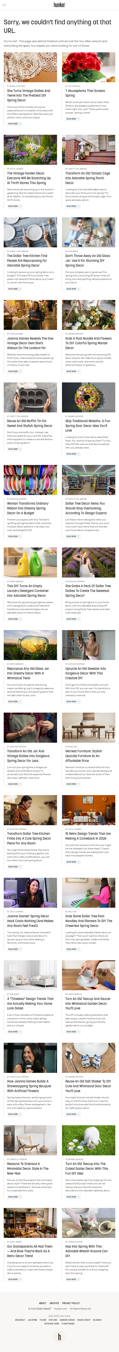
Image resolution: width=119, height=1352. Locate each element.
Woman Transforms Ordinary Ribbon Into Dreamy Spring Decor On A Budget (27, 508)
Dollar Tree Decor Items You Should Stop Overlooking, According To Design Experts (86, 508)
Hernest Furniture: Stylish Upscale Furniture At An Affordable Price (83, 756)
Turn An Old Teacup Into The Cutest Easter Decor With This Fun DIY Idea (86, 1169)
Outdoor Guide (51, 1324)
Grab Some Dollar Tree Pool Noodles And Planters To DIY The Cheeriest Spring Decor (88, 921)
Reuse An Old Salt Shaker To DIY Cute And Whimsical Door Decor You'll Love (88, 1086)
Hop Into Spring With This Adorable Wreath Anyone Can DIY (86, 1251)
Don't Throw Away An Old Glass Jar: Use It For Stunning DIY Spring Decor (87, 261)
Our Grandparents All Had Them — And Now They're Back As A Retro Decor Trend (29, 1251)
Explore (53, 1320)
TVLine (43, 1320)
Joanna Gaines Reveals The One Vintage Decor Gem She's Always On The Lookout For (30, 343)
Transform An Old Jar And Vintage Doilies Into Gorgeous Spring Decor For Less (28, 756)
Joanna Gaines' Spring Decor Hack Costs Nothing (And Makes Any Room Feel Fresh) (30, 921)
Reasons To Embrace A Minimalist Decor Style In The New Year (27, 1169)
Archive (54, 1303)
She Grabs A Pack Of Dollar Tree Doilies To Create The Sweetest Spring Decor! (88, 591)
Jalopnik (32, 1320)
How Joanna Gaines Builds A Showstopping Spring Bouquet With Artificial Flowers (29, 1086)
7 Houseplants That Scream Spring (85, 93)
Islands (97, 1320)
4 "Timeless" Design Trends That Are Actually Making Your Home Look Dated (30, 1004)
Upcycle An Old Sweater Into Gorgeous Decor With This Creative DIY (85, 673)
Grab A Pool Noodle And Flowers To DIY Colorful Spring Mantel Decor (88, 343)
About (42, 1303)
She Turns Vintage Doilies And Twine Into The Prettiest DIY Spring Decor (28, 96)
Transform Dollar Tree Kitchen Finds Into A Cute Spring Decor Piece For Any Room (29, 838)
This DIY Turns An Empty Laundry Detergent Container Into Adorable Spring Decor (28, 591)
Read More (13, 124)
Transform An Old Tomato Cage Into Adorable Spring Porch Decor (87, 178)
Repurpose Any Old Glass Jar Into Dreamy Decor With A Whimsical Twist (28, 673)
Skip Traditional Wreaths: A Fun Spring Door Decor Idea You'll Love (87, 426)
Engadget (20, 1320)
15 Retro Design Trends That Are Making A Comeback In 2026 (88, 836)
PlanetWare (68, 1324)
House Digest (84, 1320)
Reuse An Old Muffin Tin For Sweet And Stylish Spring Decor (30, 423)
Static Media (43, 1309)
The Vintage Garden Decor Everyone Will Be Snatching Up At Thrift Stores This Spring (29, 178)
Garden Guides (67, 1320)
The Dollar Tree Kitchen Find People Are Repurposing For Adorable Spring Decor (27, 261)
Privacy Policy (71, 1303)
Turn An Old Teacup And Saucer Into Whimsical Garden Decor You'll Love (88, 1004)
